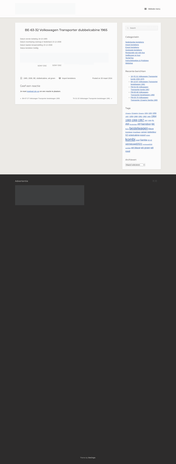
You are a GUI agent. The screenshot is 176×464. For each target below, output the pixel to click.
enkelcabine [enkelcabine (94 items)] (134, 135)
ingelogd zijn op (33, 91)
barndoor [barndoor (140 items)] (146, 124)
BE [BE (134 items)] (153, 124)
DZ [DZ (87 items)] (126, 135)
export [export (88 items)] (143, 135)
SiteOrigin (91, 458)
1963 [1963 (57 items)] (149, 116)
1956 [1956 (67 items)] (154, 113)
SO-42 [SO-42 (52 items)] (150, 140)
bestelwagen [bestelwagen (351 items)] (138, 128)
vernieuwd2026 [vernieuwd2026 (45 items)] (147, 144)
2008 (30, 78)
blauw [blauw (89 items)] (151, 129)
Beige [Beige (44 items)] (127, 129)
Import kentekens (69, 78)
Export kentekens (132, 47)
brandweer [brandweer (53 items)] (129, 132)
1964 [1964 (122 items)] (153, 116)
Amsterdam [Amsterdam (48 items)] (133, 124)
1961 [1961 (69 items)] (140, 116)
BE (34, 78)
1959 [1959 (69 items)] (131, 116)
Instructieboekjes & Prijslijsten (137, 61)
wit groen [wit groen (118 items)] (145, 147)
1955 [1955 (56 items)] (150, 113)
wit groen (51, 78)
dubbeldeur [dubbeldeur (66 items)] (151, 132)
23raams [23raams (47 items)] (141, 113)
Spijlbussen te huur (132, 55)
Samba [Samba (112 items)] (143, 140)
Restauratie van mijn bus (135, 53)
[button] (156, 181)
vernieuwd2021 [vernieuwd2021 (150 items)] (133, 144)
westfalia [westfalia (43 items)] (128, 148)
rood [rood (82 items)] (138, 140)
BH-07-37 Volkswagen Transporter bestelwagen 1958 (40, 98)
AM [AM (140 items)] (127, 124)
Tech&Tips (129, 58)
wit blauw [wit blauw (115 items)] (135, 147)
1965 (25, 78)
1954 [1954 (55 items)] (146, 113)
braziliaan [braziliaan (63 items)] (136, 132)
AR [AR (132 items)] (139, 124)
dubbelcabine (42, 78)
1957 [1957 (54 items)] (127, 116)
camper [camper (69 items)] (144, 132)
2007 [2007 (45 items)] (146, 120)
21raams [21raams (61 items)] (134, 113)
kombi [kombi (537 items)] (130, 139)
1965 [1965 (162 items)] (128, 120)
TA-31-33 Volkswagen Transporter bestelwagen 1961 (92, 98)
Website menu (152, 9)
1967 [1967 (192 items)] (141, 120)
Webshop (129, 63)
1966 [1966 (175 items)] (135, 120)
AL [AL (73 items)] (153, 120)
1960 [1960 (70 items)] (136, 116)
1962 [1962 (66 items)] (145, 116)
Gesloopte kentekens (133, 50)
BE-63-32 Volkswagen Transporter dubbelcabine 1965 (66, 30)
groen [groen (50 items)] (148, 135)
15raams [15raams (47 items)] (128, 113)
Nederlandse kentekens (134, 42)
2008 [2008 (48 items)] (149, 120)
